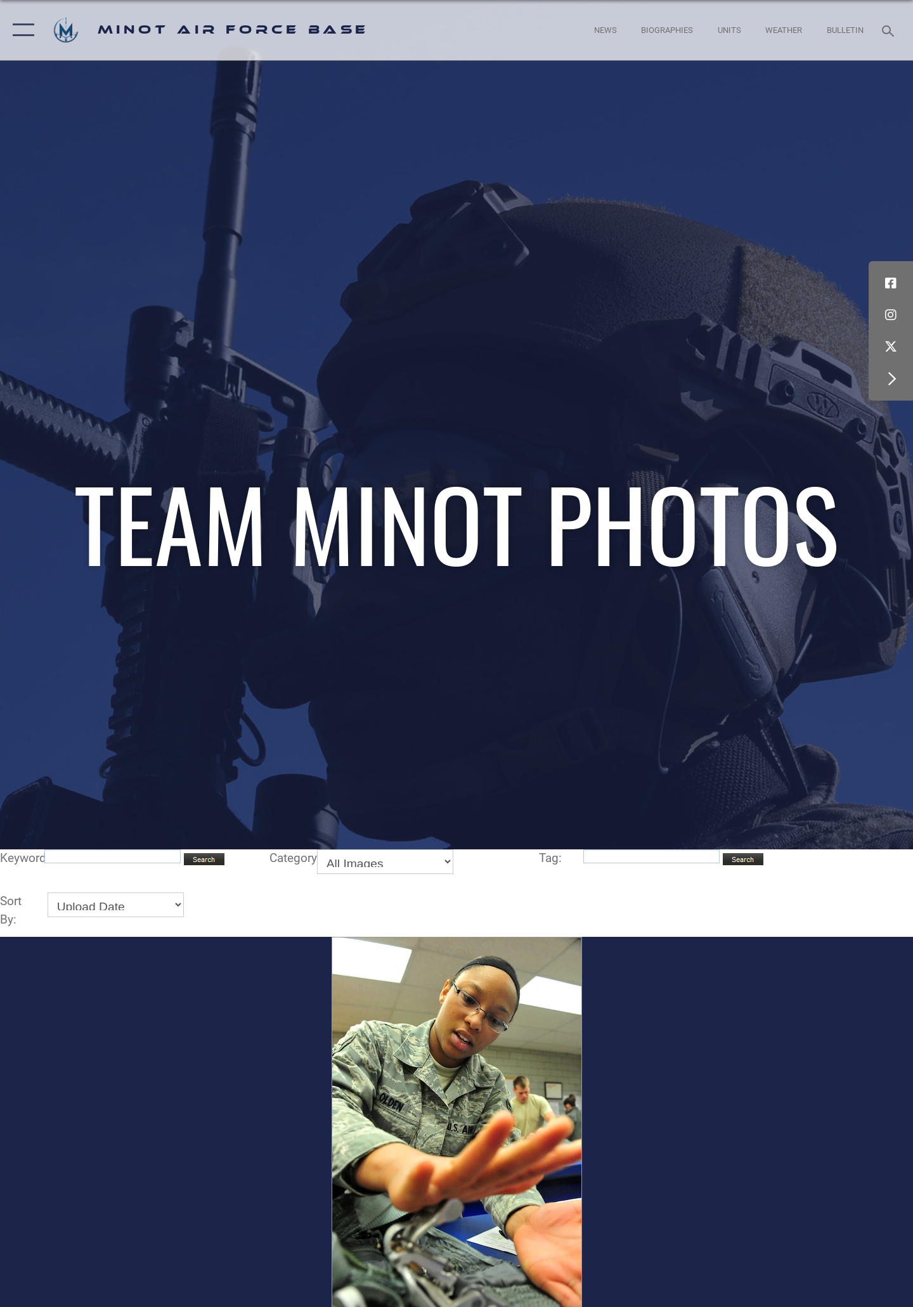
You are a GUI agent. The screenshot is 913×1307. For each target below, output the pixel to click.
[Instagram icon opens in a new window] (891, 315)
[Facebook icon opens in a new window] (891, 283)
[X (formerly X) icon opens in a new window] (891, 347)
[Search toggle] (890, 30)
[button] (20, 30)
